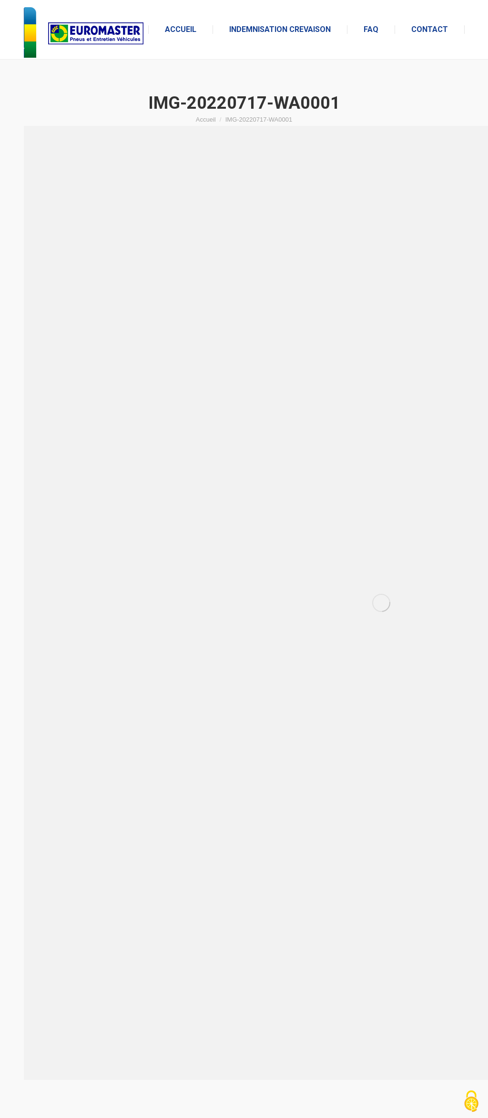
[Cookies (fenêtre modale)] (471, 1102)
